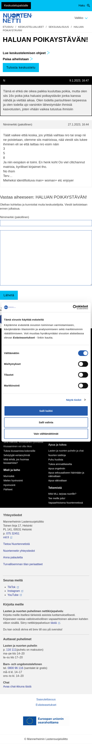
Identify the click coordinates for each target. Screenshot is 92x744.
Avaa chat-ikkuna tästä (17, 686)
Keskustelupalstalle (16, 5)
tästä (54, 622)
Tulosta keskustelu (20, 67)
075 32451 (13, 533)
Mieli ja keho (11, 469)
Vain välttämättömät (46, 433)
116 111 (11, 649)
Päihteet (7, 489)
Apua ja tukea (57, 444)
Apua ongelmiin (56, 468)
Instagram (14, 590)
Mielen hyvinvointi (13, 480)
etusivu (8, 26)
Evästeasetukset (46, 704)
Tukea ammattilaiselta (60, 464)
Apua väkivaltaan (57, 480)
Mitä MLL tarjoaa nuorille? (62, 493)
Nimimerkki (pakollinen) (14, 217)
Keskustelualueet (31, 26)
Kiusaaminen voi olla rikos (17, 446)
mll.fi (6, 537)
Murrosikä (8, 476)
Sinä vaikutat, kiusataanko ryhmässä (23, 442)
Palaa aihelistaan (18, 59)
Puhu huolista (55, 459)
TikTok (12, 587)
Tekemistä (55, 487)
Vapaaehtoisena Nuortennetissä (65, 502)
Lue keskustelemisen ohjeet (26, 53)
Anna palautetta (13, 557)
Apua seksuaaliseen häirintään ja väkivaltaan (66, 474)
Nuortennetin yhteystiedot (19, 550)
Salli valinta (46, 422)
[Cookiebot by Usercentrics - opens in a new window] (72, 307)
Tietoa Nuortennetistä (16, 543)
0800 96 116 (15, 668)
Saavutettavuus (46, 699)
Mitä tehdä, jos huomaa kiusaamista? (16, 461)
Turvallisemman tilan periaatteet (23, 564)
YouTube (13, 594)
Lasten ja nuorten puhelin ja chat (66, 450)
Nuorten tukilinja (57, 455)
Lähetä (8, 295)
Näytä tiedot (73, 399)
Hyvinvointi (9, 485)
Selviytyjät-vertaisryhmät (16, 455)
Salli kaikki (46, 410)
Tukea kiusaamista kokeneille (19, 450)
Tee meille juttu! (56, 498)
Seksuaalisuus (59, 26)
